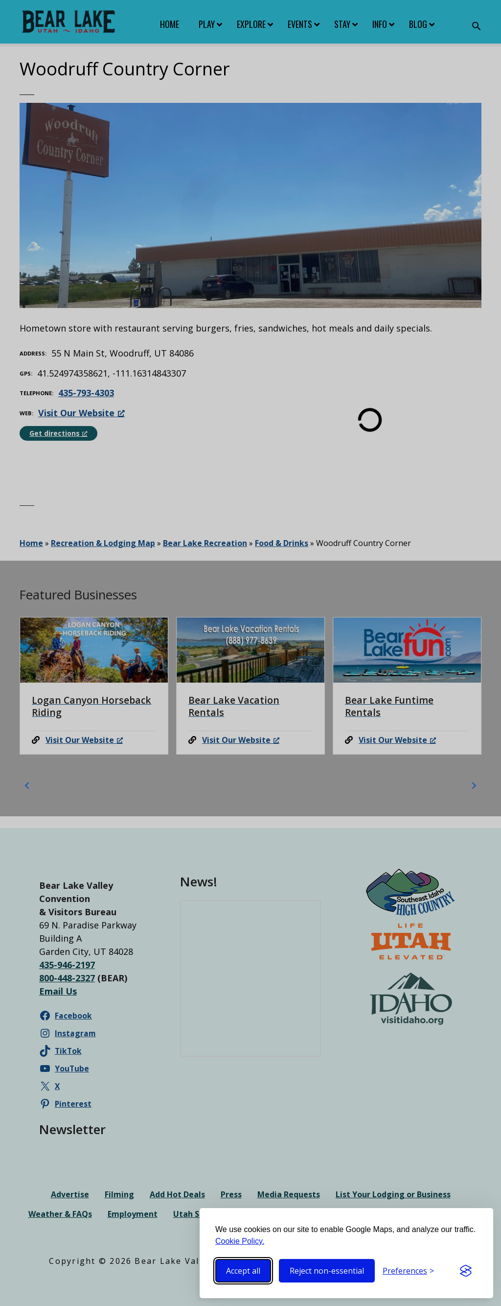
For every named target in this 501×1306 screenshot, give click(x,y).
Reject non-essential (327, 1270)
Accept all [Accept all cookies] (243, 1270)
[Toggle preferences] (408, 1270)
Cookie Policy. (239, 1241)
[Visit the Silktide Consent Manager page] (466, 1270)
